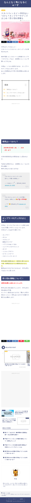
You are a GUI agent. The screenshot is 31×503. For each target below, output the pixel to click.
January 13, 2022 (10, 185)
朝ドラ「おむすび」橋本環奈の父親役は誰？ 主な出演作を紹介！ (16, 433)
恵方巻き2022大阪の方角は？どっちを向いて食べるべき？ (16, 458)
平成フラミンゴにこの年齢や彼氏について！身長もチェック (16, 440)
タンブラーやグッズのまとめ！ (16, 92)
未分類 (3, 10)
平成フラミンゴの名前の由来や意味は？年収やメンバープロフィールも (16, 446)
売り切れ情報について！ (14, 96)
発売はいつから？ (12, 89)
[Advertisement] (15, 120)
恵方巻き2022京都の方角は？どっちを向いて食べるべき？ (16, 452)
